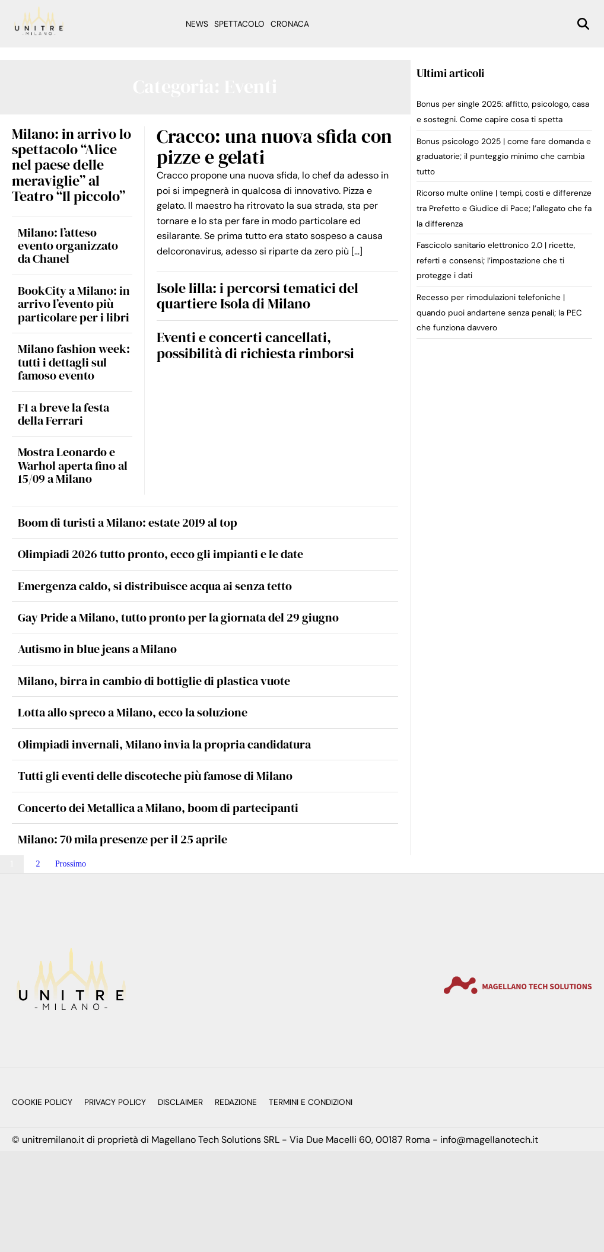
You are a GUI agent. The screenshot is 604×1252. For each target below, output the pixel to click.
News (197, 24)
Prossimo (70, 863)
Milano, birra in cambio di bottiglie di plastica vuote (154, 681)
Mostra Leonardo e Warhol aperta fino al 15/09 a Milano (73, 465)
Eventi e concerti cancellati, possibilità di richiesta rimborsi (255, 344)
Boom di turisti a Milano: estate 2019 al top (127, 522)
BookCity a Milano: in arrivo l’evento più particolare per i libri (74, 304)
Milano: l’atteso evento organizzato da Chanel (68, 245)
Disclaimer (180, 1102)
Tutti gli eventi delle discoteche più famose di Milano (155, 775)
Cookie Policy (42, 1102)
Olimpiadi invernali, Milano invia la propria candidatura (164, 744)
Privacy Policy (115, 1102)
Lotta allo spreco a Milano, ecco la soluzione (132, 712)
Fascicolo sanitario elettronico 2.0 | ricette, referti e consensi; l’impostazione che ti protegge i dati (496, 260)
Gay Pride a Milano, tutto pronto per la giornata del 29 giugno (178, 617)
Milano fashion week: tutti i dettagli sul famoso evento (74, 362)
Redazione (236, 1102)
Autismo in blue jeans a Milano (97, 649)
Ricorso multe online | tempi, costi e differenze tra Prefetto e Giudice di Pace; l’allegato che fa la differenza (504, 208)
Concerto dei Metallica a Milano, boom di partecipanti (158, 807)
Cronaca (290, 24)
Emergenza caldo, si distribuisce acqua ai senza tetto (155, 586)
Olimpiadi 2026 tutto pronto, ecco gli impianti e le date (160, 554)
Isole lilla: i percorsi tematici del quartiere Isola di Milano (257, 295)
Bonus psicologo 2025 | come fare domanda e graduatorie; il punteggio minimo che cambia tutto (504, 156)
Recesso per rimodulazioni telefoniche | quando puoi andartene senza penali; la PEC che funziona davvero (499, 312)
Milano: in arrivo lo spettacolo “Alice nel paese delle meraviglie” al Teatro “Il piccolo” (71, 165)
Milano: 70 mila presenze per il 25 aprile (122, 839)
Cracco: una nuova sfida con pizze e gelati (274, 146)
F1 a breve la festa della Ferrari (63, 414)
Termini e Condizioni (310, 1102)
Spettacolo (239, 24)
